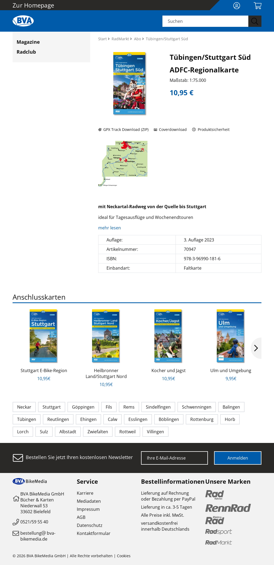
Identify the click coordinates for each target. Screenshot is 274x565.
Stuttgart (52, 407)
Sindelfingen (158, 407)
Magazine (28, 42)
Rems (129, 407)
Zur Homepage (33, 5)
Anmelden (237, 458)
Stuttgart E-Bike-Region (44, 370)
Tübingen (26, 419)
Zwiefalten (97, 432)
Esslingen (137, 419)
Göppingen (83, 407)
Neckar (24, 407)
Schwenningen (196, 407)
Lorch (23, 432)
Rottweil (127, 432)
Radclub (26, 52)
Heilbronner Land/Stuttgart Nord (106, 373)
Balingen (231, 407)
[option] (44, 345)
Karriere (85, 493)
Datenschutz (89, 525)
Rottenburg (202, 419)
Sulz (44, 432)
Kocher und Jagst (168, 370)
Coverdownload (170, 129)
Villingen (155, 432)
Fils (109, 407)
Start (103, 38)
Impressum (88, 509)
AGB (81, 517)
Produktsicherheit (211, 129)
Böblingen (169, 419)
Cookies (124, 555)
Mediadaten (89, 501)
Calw (112, 419)
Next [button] (256, 348)
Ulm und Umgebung (230, 370)
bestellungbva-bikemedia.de (37, 536)
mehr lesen (110, 228)
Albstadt (67, 432)
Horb (230, 419)
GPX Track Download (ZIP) (123, 129)
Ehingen (88, 419)
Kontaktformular (94, 533)
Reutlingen (58, 419)
